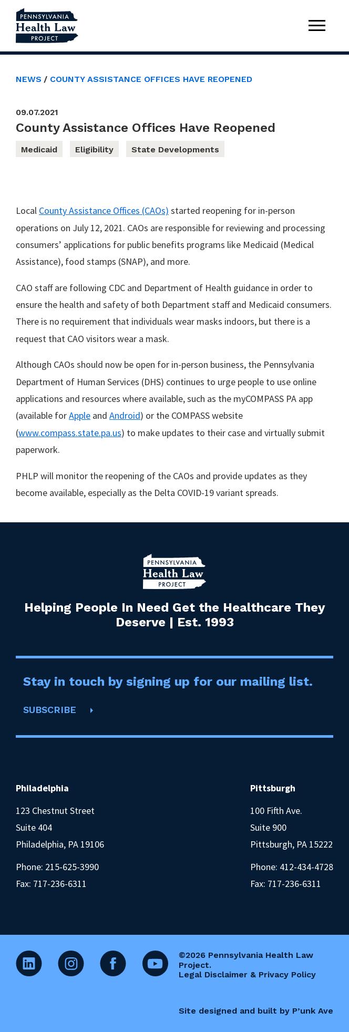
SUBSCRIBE (49, 709)
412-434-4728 (306, 867)
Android (124, 415)
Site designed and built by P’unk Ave (256, 1011)
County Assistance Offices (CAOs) (104, 210)
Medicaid (39, 149)
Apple (79, 415)
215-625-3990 (72, 867)
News (29, 79)
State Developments (175, 149)
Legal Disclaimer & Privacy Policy (247, 974)
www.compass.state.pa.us (69, 433)
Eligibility (94, 149)
